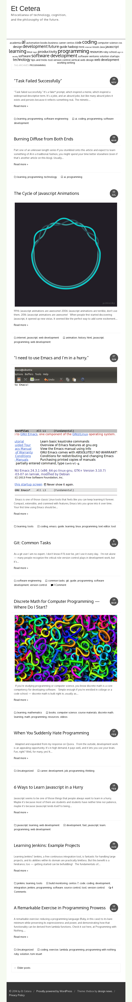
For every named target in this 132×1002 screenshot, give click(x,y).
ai (76, 118)
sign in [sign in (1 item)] (120, 52)
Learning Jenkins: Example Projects (47, 845)
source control (72, 887)
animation (71, 337)
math (27, 716)
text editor (104, 526)
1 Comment (58, 584)
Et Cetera (25, 8)
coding (82, 118)
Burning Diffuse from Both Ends (43, 138)
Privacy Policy (17, 995)
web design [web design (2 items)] (87, 59)
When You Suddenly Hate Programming (51, 732)
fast (84, 825)
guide (61, 526)
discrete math (105, 712)
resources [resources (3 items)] (96, 52)
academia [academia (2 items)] (15, 42)
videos (63, 716)
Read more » (21, 106)
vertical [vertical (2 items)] (75, 59)
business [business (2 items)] (53, 42)
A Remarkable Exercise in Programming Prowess (60, 907)
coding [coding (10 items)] (89, 42)
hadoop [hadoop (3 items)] (73, 47)
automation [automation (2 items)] (33, 42)
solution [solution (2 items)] (104, 56)
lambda (64, 949)
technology (50, 176)
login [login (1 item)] (35, 52)
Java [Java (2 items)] (102, 46)
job (66, 770)
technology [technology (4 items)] (21, 59)
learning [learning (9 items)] (17, 51)
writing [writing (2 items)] (71, 62)
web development (49, 337)
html (89, 337)
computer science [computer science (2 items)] (107, 42)
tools (30, 526)
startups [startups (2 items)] (115, 56)
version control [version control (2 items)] (62, 59)
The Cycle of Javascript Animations (46, 193)
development (56, 770)
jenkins (21, 883)
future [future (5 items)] (53, 46)
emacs (53, 526)
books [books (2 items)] (44, 42)
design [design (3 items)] (17, 47)
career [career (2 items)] (62, 42)
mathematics (35, 712)
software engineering (56, 118)
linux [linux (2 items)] (29, 51)
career (43, 770)
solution (24, 953)
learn (102, 825)
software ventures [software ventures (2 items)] (88, 56)
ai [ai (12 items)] (23, 41)
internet (21, 337)
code (82, 883)
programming (35, 118)
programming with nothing (101, 949)
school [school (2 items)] (113, 51)
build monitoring (58, 883)
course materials (87, 712)
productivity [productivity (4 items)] (47, 51)
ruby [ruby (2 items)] (105, 51)
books (52, 712)
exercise (53, 949)
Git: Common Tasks (32, 542)
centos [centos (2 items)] (70, 42)
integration (20, 887)
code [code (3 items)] (78, 42)
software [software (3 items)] (25, 56)
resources (53, 716)
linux (78, 526)
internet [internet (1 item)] (88, 47)
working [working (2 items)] (61, 62)
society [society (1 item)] (15, 56)
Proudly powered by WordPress (54, 991)
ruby (16, 953)
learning (21, 118)
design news (105, 991)
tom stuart (36, 953)
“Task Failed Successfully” (38, 80)
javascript (32, 337)
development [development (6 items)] (35, 46)
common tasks (56, 580)
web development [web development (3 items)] (106, 60)
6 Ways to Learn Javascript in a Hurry (48, 787)
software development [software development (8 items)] (54, 55)
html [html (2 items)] (81, 46)
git (67, 580)
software (58, 887)
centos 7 (74, 883)
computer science (67, 712)
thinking (90, 770)
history (82, 337)
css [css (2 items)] (120, 42)
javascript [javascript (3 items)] (112, 47)
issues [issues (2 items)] (95, 46)
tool (113, 526)
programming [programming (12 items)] (73, 51)
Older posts (22, 967)
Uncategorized (25, 770)
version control (38, 584)
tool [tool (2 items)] (50, 59)
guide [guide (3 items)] (63, 47)
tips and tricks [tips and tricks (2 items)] (39, 59)
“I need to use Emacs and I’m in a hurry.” (51, 357)
